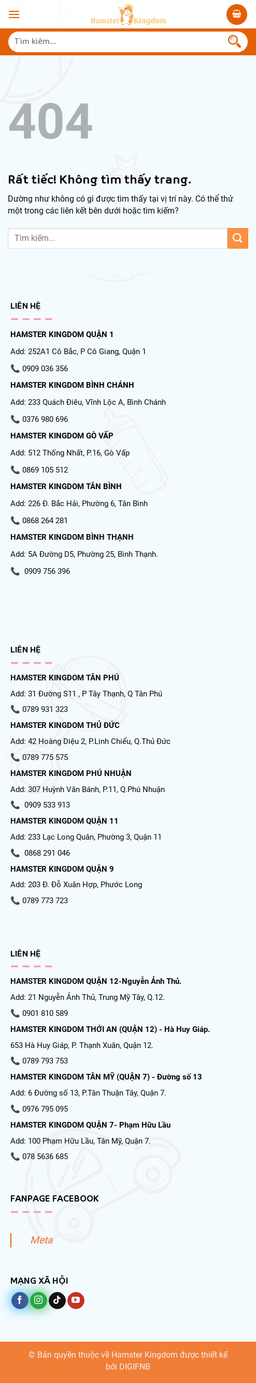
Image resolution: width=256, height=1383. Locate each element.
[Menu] (14, 14)
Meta (41, 1240)
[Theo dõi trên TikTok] (57, 1301)
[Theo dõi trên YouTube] (75, 1301)
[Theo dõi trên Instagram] (38, 1301)
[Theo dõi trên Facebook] (20, 1301)
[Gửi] (235, 42)
